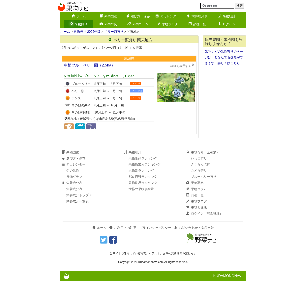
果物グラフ (74, 176)
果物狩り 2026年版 (87, 31)
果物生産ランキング (143, 158)
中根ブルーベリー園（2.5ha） (129, 65)
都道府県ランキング (143, 176)
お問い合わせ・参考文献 (194, 227)
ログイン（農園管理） (204, 213)
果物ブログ (167, 24)
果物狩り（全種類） (203, 152)
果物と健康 (196, 207)
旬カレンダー (167, 16)
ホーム (79, 16)
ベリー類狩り (113, 31)
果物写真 (108, 24)
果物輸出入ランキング (144, 164)
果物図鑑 (108, 16)
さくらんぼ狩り (202, 164)
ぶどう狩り (199, 170)
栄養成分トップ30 (79, 195)
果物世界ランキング (143, 183)
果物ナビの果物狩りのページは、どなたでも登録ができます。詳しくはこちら (224, 57)
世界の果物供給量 (141, 189)
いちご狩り (199, 158)
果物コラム (138, 24)
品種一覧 (197, 24)
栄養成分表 (197, 16)
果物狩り (78, 24)
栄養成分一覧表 (77, 201)
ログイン (226, 24)
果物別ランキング (141, 170)
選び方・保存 (138, 16)
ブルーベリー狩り (203, 176)
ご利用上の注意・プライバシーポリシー (140, 227)
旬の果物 (72, 170)
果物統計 (226, 16)
